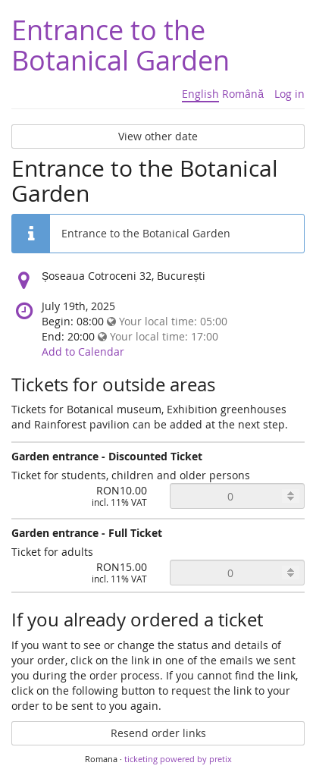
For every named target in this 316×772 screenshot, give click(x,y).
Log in (289, 93)
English (200, 93)
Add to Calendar (83, 351)
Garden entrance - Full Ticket (86, 533)
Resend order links (158, 733)
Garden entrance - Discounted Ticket (106, 456)
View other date (158, 136)
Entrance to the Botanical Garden (120, 44)
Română (243, 93)
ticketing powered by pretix (178, 758)
